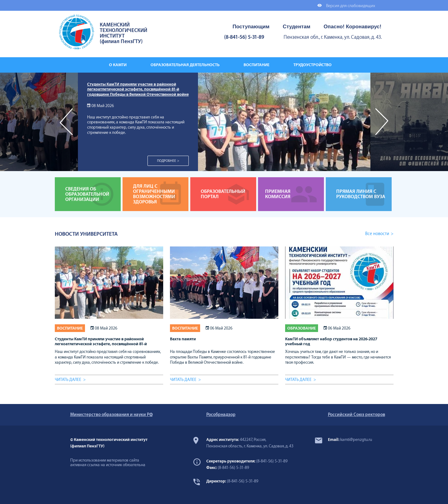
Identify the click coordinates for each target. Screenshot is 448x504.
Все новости (377, 233)
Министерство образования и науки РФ (111, 414)
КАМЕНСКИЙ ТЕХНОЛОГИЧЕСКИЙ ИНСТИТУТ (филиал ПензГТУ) (123, 33)
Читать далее (68, 379)
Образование (301, 328)
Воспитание (70, 328)
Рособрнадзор (221, 414)
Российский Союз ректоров (356, 414)
